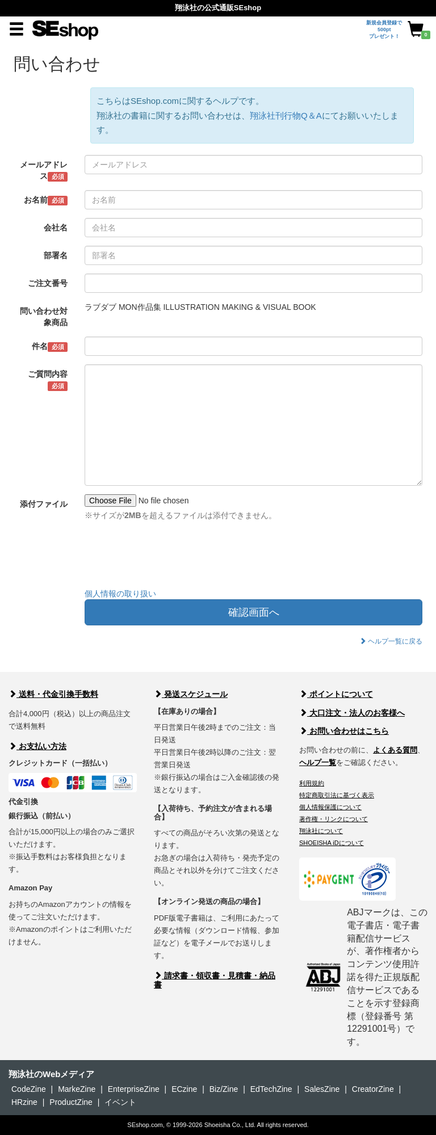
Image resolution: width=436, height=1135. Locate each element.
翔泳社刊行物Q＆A (286, 115)
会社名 (56, 227)
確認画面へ (253, 612)
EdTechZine (271, 1089)
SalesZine (321, 1089)
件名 (50, 347)
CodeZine (28, 1089)
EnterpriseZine (134, 1089)
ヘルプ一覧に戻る (390, 641)
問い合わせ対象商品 (44, 316)
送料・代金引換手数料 (53, 694)
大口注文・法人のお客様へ (352, 712)
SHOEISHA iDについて (331, 842)
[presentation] (171, 557)
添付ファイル (44, 503)
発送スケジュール (191, 694)
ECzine (184, 1089)
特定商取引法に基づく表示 (336, 795)
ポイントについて (336, 694)
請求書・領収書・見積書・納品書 (214, 980)
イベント (120, 1102)
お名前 (46, 200)
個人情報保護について (330, 807)
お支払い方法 (37, 746)
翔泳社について (321, 830)
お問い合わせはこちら (344, 730)
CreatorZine (373, 1089)
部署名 (56, 255)
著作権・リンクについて (333, 818)
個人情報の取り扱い (120, 593)
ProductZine (70, 1102)
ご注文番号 (48, 283)
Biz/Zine (223, 1089)
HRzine (24, 1102)
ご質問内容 (48, 380)
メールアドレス (44, 171)
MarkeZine (76, 1089)
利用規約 (311, 783)
